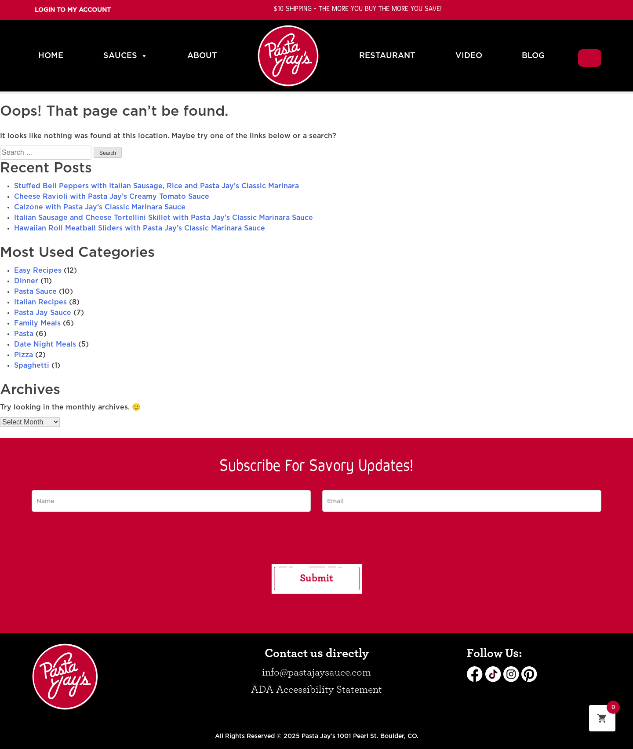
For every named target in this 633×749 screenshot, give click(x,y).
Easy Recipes (38, 270)
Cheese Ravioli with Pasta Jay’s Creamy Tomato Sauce (111, 196)
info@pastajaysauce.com (316, 672)
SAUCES (125, 56)
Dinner (26, 281)
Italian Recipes (40, 302)
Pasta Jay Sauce (42, 312)
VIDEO (468, 56)
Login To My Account (73, 10)
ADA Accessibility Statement (316, 689)
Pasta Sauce (35, 291)
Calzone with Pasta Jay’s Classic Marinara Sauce (100, 207)
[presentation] (316, 538)
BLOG (533, 56)
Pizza (23, 354)
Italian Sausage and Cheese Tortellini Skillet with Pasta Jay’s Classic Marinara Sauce (163, 217)
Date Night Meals (45, 344)
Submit (316, 578)
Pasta (23, 333)
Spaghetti (31, 365)
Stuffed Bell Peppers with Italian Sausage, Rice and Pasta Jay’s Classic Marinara (156, 186)
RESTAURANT (387, 56)
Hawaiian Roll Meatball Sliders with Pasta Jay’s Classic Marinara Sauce (139, 228)
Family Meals (37, 323)
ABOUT (202, 56)
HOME (50, 56)
